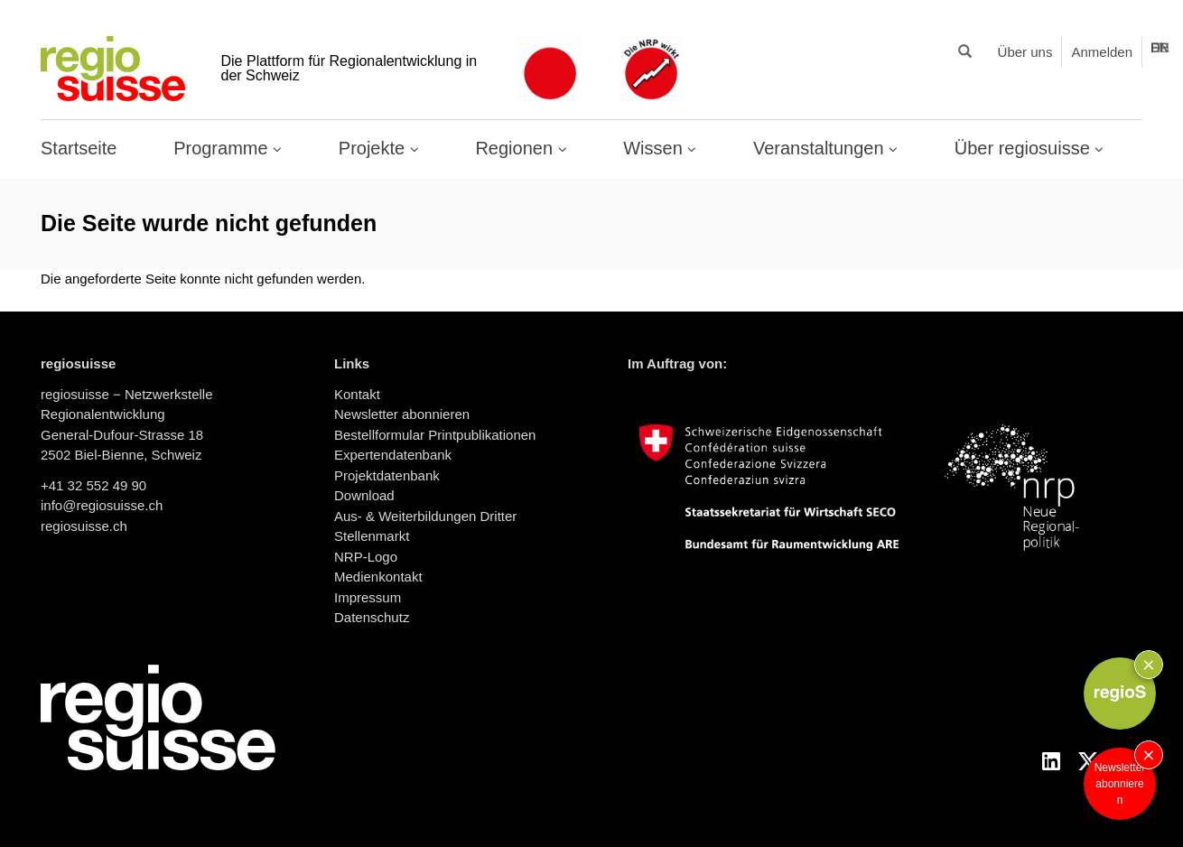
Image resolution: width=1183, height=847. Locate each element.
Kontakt (357, 394)
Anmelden (1101, 52)
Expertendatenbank (393, 454)
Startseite (78, 148)
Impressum (367, 597)
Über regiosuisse (1025, 148)
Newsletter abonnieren (1120, 783)
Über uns (1025, 52)
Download (364, 495)
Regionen (516, 148)
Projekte (374, 148)
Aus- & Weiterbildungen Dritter (425, 516)
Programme (223, 148)
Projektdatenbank (387, 475)
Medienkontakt (378, 576)
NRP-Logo (365, 556)
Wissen (655, 148)
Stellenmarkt (371, 536)
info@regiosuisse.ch (102, 505)
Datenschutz (371, 617)
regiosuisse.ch (84, 526)
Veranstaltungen (821, 148)
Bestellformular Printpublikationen (435, 434)
